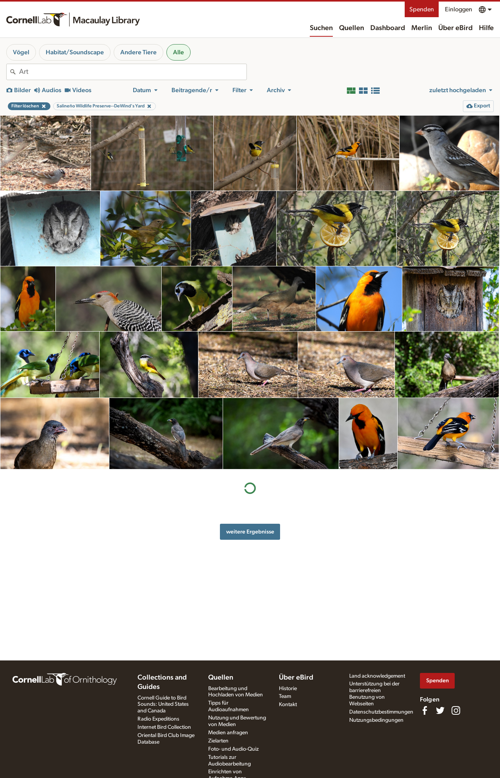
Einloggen (458, 9)
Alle (178, 52)
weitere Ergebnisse (250, 532)
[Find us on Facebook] (424, 710)
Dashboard (387, 28)
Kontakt (288, 704)
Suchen (321, 28)
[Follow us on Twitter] (440, 710)
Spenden (421, 9)
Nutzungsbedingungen (376, 720)
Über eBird (455, 28)
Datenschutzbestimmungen (381, 712)
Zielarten (218, 741)
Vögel (21, 52)
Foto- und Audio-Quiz (233, 749)
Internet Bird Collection (164, 727)
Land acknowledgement (377, 676)
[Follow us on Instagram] (456, 710)
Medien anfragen (228, 732)
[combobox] (132, 72)
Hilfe (486, 28)
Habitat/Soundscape (75, 52)
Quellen (351, 28)
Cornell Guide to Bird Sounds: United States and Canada (163, 704)
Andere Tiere (138, 52)
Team (285, 696)
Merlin (421, 28)
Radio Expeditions (158, 719)
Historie (288, 688)
